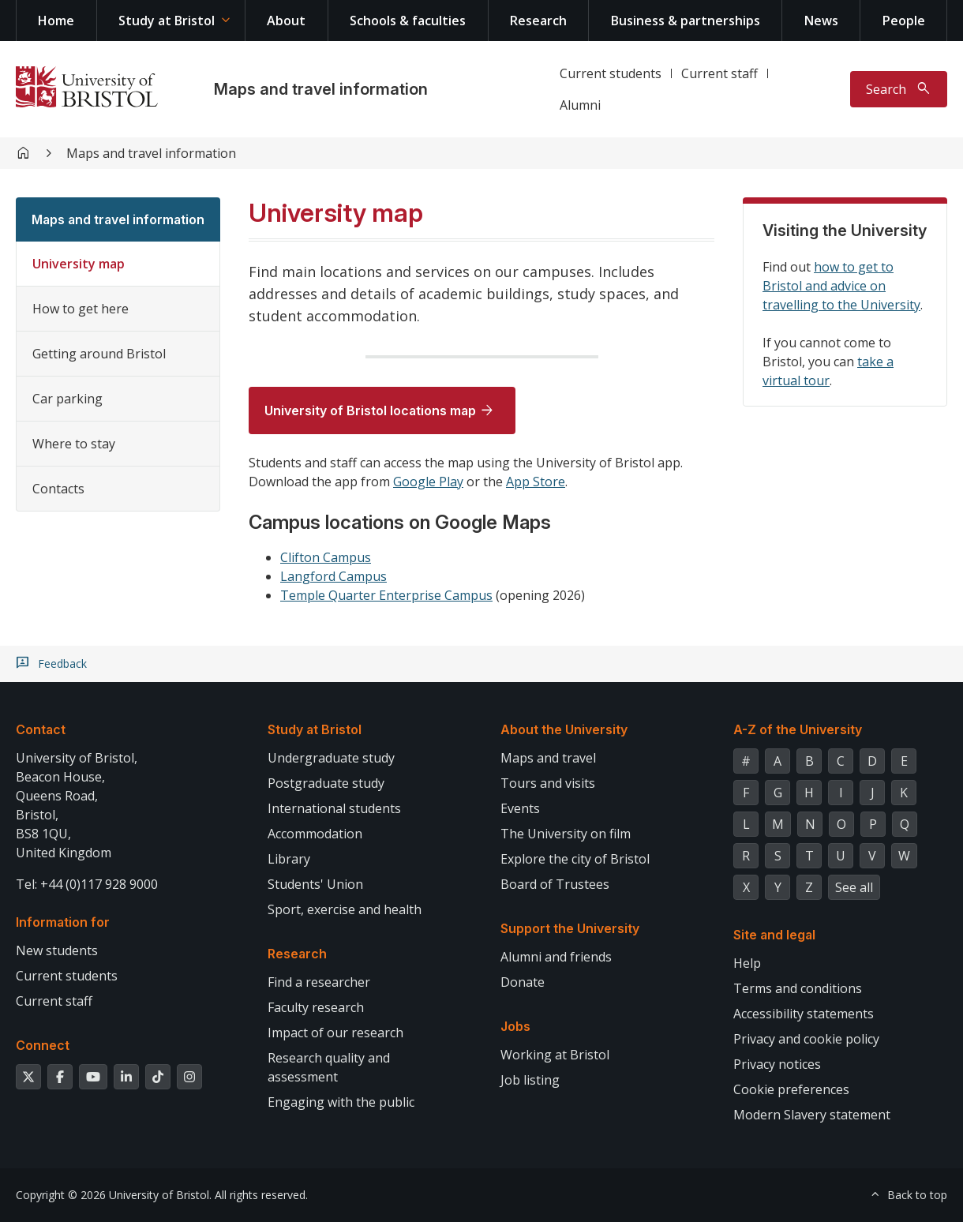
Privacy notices (777, 1064)
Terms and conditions (797, 988)
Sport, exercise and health (345, 909)
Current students (610, 73)
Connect (42, 1045)
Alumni (580, 105)
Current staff (719, 73)
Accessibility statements (803, 1013)
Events (520, 808)
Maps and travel (548, 758)
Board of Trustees (554, 884)
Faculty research (316, 1007)
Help (747, 963)
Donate (522, 982)
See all (854, 887)
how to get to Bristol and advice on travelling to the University (841, 285)
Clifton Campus (325, 557)
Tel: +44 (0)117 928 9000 (87, 884)
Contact (41, 729)
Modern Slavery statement (811, 1114)
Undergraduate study (331, 758)
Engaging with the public (341, 1102)
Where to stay (73, 443)
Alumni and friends (556, 956)
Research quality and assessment (329, 1067)
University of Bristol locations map (370, 410)
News (821, 20)
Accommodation (315, 833)
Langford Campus (333, 576)
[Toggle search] (898, 89)
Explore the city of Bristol (575, 859)
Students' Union (315, 884)
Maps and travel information (321, 89)
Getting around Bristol (99, 353)
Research (538, 20)
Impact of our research (335, 1032)
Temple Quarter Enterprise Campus (386, 595)
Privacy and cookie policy (806, 1039)
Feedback (62, 663)
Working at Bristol (554, 1054)
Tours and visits (547, 783)
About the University (564, 729)
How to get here (80, 308)
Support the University (569, 928)
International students (334, 808)
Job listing (530, 1080)
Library (289, 859)
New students (57, 950)
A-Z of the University (797, 729)
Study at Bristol (166, 20)
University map (78, 263)
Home (56, 20)
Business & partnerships (685, 20)
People (903, 20)
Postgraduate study (326, 783)
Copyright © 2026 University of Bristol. (114, 1194)
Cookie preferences (791, 1089)
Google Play (428, 481)
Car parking (67, 398)
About (286, 20)
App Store (535, 481)
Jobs (515, 1026)
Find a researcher (319, 982)
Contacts (58, 488)
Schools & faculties (408, 20)
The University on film (565, 833)
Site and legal (774, 935)
